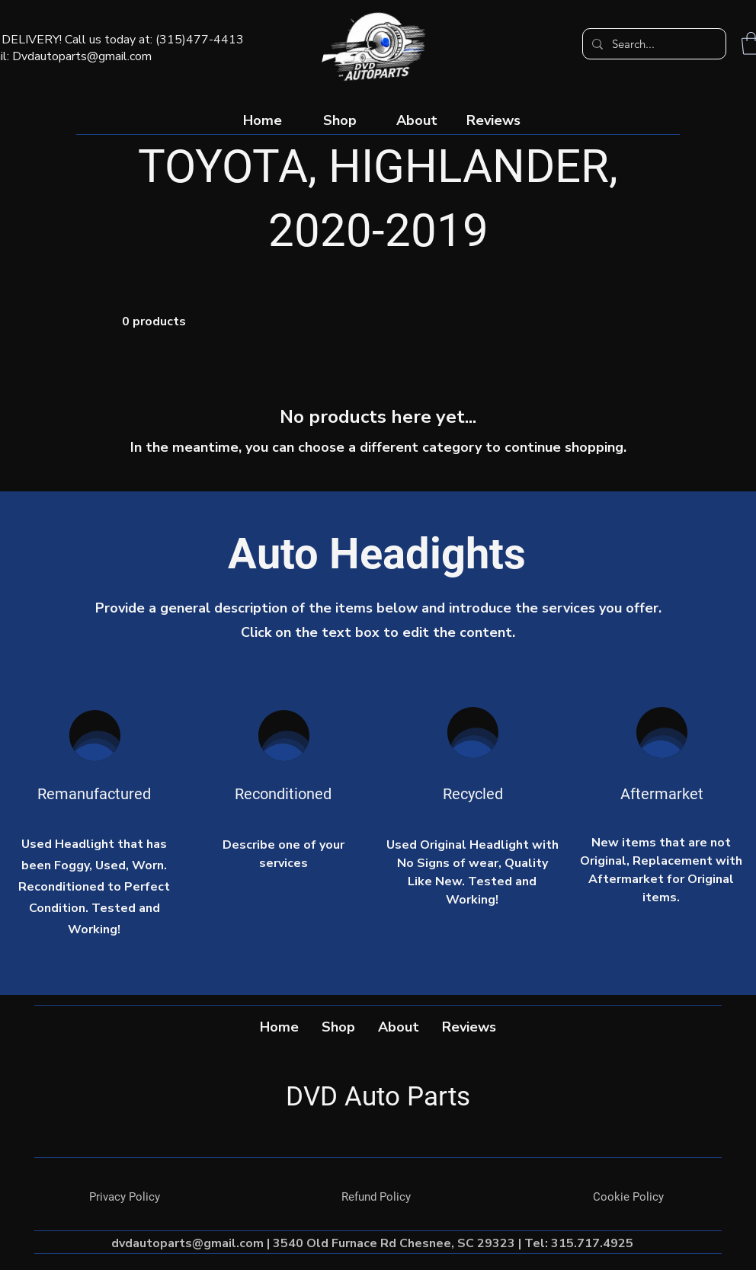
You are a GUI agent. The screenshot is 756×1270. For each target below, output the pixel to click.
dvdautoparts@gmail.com (187, 1243)
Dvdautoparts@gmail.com (82, 56)
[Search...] (653, 44)
